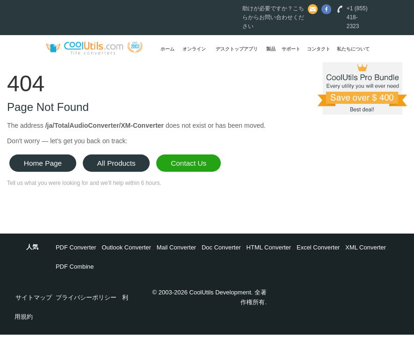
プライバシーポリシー (86, 297)
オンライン (194, 48)
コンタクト (318, 48)
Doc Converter (221, 247)
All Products (116, 163)
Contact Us (188, 163)
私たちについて (353, 48)
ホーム (167, 48)
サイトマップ (33, 297)
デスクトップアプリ (237, 48)
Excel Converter (318, 247)
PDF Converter (76, 247)
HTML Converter (269, 247)
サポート (291, 48)
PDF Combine (75, 266)
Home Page (43, 163)
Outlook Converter (126, 247)
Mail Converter (176, 247)
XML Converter (365, 247)
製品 (271, 48)
